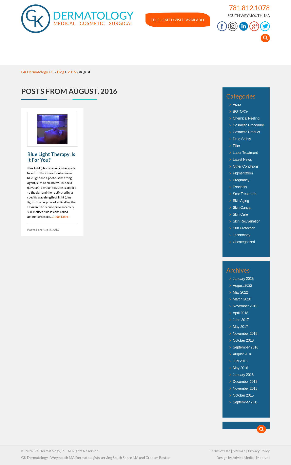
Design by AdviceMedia (235, 457)
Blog (207, 56)
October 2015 (243, 395)
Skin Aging (241, 201)
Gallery (132, 56)
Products (186, 56)
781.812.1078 (249, 8)
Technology (241, 235)
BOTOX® (240, 111)
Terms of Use (220, 451)
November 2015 (245, 388)
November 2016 (245, 334)
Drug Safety (242, 139)
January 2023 (243, 279)
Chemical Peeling (246, 118)
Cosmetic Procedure (248, 125)
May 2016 (240, 368)
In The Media (158, 56)
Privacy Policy (259, 451)
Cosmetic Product (246, 132)
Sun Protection (244, 228)
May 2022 (240, 292)
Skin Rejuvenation (246, 221)
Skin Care (240, 214)
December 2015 (245, 382)
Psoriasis (240, 187)
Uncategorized (244, 242)
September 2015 (245, 402)
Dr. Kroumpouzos (79, 56)
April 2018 (240, 313)
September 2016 (245, 347)
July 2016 (240, 361)
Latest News (242, 159)
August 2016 (242, 354)
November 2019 (245, 306)
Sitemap (239, 451)
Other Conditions (245, 166)
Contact (254, 56)
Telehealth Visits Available (178, 20)
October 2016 (243, 340)
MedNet (263, 457)
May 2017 (240, 327)
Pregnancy (241, 180)
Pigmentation (243, 173)
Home (30, 56)
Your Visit (229, 56)
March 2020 (242, 299)
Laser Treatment (245, 153)
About (49, 56)
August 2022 (242, 285)
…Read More (60, 216)
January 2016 (243, 375)
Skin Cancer (242, 208)
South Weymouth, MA (249, 15)
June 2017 (241, 320)
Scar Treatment (244, 194)
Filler (236, 146)
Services (110, 56)
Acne (237, 105)
